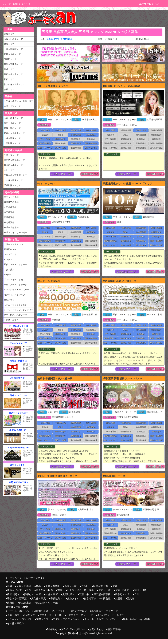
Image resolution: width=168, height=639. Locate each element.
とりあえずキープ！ (62, 174)
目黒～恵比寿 (100, 586)
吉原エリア (9, 89)
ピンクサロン (10, 259)
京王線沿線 (9, 212)
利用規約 (52, 629)
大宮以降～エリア (12, 143)
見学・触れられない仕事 (15, 315)
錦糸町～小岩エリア (13, 165)
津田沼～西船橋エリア (14, 160)
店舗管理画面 (115, 629)
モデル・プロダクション (15, 305)
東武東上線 (25, 602)
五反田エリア (10, 59)
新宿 (28, 590)
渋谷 (114, 586)
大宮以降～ (68, 594)
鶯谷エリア (9, 44)
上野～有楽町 (52, 586)
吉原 (59, 590)
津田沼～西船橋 (102, 594)
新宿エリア (9, 79)
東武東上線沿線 (11, 227)
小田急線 (106, 598)
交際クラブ (9, 300)
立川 (136, 594)
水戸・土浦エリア (12, 106)
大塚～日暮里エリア (13, 39)
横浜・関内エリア (12, 128)
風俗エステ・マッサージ (15, 264)
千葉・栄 (84, 594)
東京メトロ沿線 (11, 197)
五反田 (85, 586)
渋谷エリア (9, 69)
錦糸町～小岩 (122, 594)
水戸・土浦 (104, 590)
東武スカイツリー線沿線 (15, 232)
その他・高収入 (11, 320)
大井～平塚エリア (12, 138)
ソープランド (10, 254)
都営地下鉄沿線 (11, 202)
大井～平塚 (52, 594)
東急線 (10, 602)
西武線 (130, 598)
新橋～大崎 (70, 586)
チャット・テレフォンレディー (18, 310)
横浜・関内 (13, 594)
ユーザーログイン (149, 3)
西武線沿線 (9, 217)
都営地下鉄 (90, 598)
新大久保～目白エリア (14, 84)
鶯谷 (38, 586)
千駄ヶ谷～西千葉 (17, 598)
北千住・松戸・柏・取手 (80, 590)
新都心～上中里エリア (14, 133)
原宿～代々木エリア (13, 74)
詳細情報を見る (89, 174)
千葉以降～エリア (12, 185)
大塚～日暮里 (24, 586)
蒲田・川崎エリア (12, 123)
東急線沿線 (9, 222)
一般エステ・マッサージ (15, 284)
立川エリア (9, 170)
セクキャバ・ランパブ (14, 295)
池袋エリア (9, 34)
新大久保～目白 (44, 590)
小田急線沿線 (10, 207)
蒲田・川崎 (140, 590)
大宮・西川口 (122, 590)
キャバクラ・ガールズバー (16, 289)
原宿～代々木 (14, 590)
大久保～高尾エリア (13, 180)
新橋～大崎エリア (12, 54)
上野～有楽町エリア (13, 49)
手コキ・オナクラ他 (13, 279)
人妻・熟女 (9, 269)
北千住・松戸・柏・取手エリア (18, 101)
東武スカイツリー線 (47, 602)
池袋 (9, 586)
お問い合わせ (96, 629)
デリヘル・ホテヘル (13, 244)
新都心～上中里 (32, 594)
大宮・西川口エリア (13, 118)
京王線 (118, 598)
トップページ (14, 577)
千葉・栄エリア (11, 155)
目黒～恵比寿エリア (13, 64)
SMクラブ (8, 274)
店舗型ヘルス (10, 249)
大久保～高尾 (38, 598)
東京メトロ (73, 598)
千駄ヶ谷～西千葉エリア (15, 175)
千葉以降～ (56, 598)
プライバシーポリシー (73, 629)
